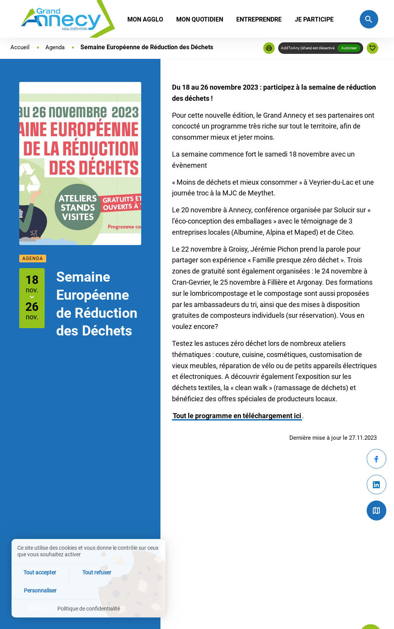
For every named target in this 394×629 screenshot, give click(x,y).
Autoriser (349, 48)
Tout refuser (88, 590)
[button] (269, 48)
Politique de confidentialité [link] (88, 608)
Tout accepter (37, 590)
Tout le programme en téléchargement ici (237, 416)
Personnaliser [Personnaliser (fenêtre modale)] (140, 590)
